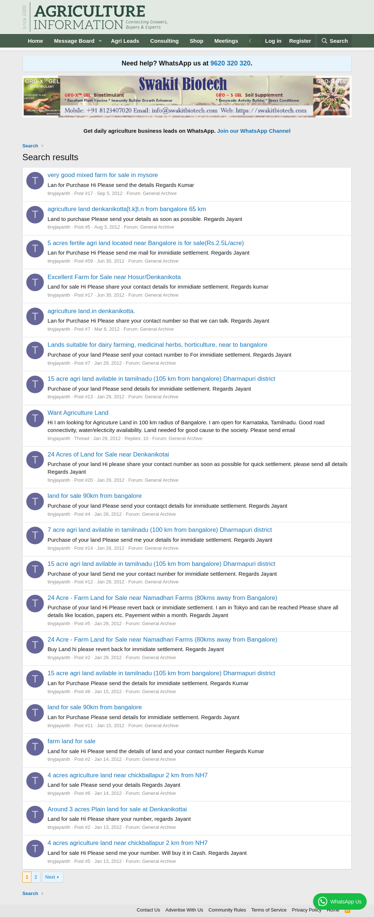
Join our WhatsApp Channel (254, 131)
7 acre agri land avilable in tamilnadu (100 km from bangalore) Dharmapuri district (159, 529)
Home (35, 41)
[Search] (334, 41)
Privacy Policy (306, 910)
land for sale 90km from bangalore (94, 495)
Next (50, 877)
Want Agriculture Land (77, 412)
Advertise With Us (184, 910)
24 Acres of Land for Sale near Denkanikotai (108, 454)
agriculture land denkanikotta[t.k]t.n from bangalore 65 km (126, 209)
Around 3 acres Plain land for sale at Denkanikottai (117, 809)
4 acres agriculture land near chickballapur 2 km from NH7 (127, 775)
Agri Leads (125, 41)
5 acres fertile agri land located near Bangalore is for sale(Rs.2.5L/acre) (145, 243)
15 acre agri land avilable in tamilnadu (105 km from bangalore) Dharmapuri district (161, 378)
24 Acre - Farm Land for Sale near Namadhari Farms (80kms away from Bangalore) (162, 597)
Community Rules (227, 910)
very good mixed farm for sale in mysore (102, 175)
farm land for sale (71, 741)
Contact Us (148, 910)
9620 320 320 (230, 63)
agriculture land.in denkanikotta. (91, 311)
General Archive (160, 193)
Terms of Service (269, 910)
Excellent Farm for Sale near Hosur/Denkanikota (114, 277)
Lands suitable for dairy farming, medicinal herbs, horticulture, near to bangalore (157, 344)
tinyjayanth (58, 193)
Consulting (164, 41)
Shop (197, 41)
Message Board (74, 41)
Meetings (226, 41)
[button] (100, 41)
